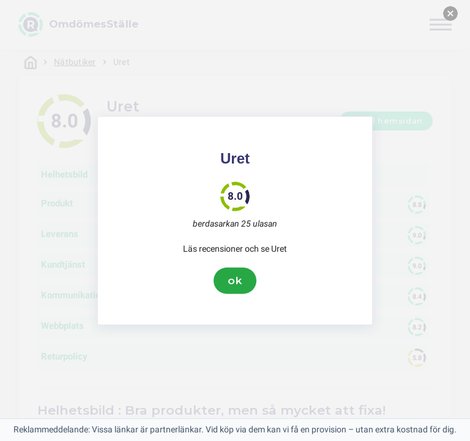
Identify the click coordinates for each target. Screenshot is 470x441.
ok (235, 280)
